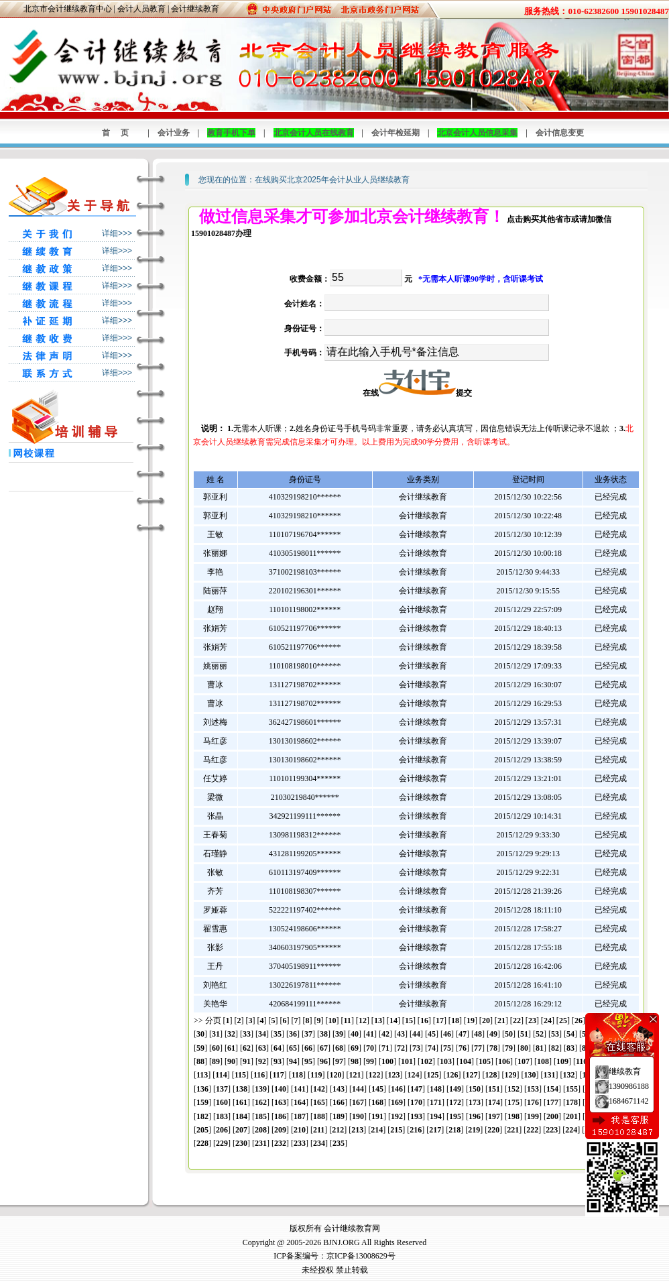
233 (300, 1143)
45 (432, 1034)
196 (475, 1116)
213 (357, 1129)
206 (222, 1129)
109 (562, 1061)
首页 (120, 132)
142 (319, 1089)
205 (202, 1129)
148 (436, 1089)
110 (581, 1061)
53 (555, 1034)
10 (332, 1020)
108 (543, 1061)
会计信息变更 (560, 132)
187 (300, 1116)
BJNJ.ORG (341, 1242)
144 (358, 1089)
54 (570, 1034)
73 (416, 1048)
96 (324, 1061)
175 (513, 1102)
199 (533, 1116)
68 (339, 1048)
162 (261, 1102)
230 (241, 1143)
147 (416, 1089)
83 (570, 1048)
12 (363, 1020)
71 (385, 1048)
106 (504, 1061)
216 (416, 1129)
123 (393, 1075)
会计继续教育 (195, 8)
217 (435, 1129)
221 (513, 1129)
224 (571, 1129)
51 (524, 1034)
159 (202, 1102)
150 (475, 1089)
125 (432, 1075)
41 (370, 1034)
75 (447, 1048)
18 (455, 1020)
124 (413, 1075)
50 (509, 1034)
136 (202, 1089)
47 (463, 1034)
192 (397, 1116)
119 (316, 1075)
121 (355, 1075)
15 (409, 1020)
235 (338, 1143)
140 (280, 1089)
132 (568, 1075)
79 (509, 1048)
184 (241, 1116)
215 (396, 1129)
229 (222, 1143)
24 (548, 1020)
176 (533, 1102)
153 (533, 1089)
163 (280, 1102)
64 (277, 1048)
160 (222, 1102)
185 (261, 1116)
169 (397, 1102)
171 (436, 1102)
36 (293, 1034)
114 (221, 1075)
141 (300, 1089)
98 (355, 1061)
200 (552, 1116)
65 (293, 1048)
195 (455, 1116)
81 (540, 1048)
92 (262, 1061)
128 (491, 1075)
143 (338, 1089)
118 (297, 1075)
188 (319, 1116)
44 (416, 1034)
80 (524, 1048)
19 (471, 1020)
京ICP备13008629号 (361, 1256)
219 (474, 1129)
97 (339, 1061)
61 (231, 1048)
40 (355, 1034)
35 (277, 1034)
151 (494, 1089)
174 (494, 1102)
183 (222, 1116)
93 (277, 1061)
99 (370, 1061)
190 (358, 1116)
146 (397, 1089)
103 (446, 1061)
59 (200, 1048)
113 (202, 1075)
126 (452, 1075)
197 (494, 1116)
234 (319, 1143)
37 (308, 1034)
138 (241, 1089)
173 (475, 1102)
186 (280, 1116)
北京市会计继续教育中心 (67, 8)
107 (524, 1061)
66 (308, 1048)
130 (530, 1075)
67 (324, 1048)
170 (416, 1102)
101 (407, 1061)
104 (465, 1061)
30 (200, 1034)
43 (401, 1034)
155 (572, 1089)
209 (280, 1129)
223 (552, 1129)
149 (455, 1089)
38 (324, 1034)
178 (572, 1102)
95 (308, 1061)
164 (300, 1102)
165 (319, 1102)
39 (339, 1034)
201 (572, 1116)
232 (280, 1143)
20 (486, 1020)
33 (247, 1034)
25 (563, 1020)
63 (262, 1048)
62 (247, 1048)
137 (222, 1089)
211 (318, 1129)
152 (513, 1089)
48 (478, 1034)
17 (440, 1020)
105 (485, 1061)
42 (385, 1034)
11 (347, 1020)
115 (240, 1075)
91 (247, 1061)
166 (338, 1102)
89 (216, 1061)
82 (555, 1048)
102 (426, 1061)
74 (432, 1048)
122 (374, 1075)
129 (510, 1075)
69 (355, 1048)
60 (216, 1048)
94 (293, 1061)
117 (278, 1075)
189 (338, 1116)
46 (447, 1034)
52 (540, 1034)
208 (261, 1129)
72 (401, 1048)
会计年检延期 (395, 132)
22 (517, 1020)
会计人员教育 (141, 8)
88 (200, 1061)
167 (358, 1102)
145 (377, 1089)
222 (532, 1129)
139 (261, 1089)
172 (455, 1102)
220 (493, 1129)
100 (387, 1061)
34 (262, 1034)
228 (202, 1143)
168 (377, 1102)
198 (513, 1116)
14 (393, 1020)
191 (377, 1116)
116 (259, 1075)
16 (424, 1020)
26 (578, 1020)
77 (478, 1048)
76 (463, 1048)
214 (377, 1129)
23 (532, 1020)
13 (378, 1020)
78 (493, 1048)
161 (241, 1102)
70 (370, 1048)
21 (501, 1020)
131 (549, 1075)
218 (454, 1129)
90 (231, 1061)
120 (335, 1075)
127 (471, 1075)
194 (436, 1116)
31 (216, 1034)
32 (231, 1034)
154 (552, 1089)
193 (416, 1116)
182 (202, 1116)
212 (338, 1129)
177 (552, 1102)
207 (241, 1129)
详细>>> (117, 233)
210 (300, 1129)
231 (261, 1143)
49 (493, 1034)
